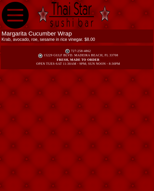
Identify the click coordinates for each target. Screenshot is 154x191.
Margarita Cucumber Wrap (37, 33)
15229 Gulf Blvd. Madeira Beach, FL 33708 (81, 55)
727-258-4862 (81, 51)
